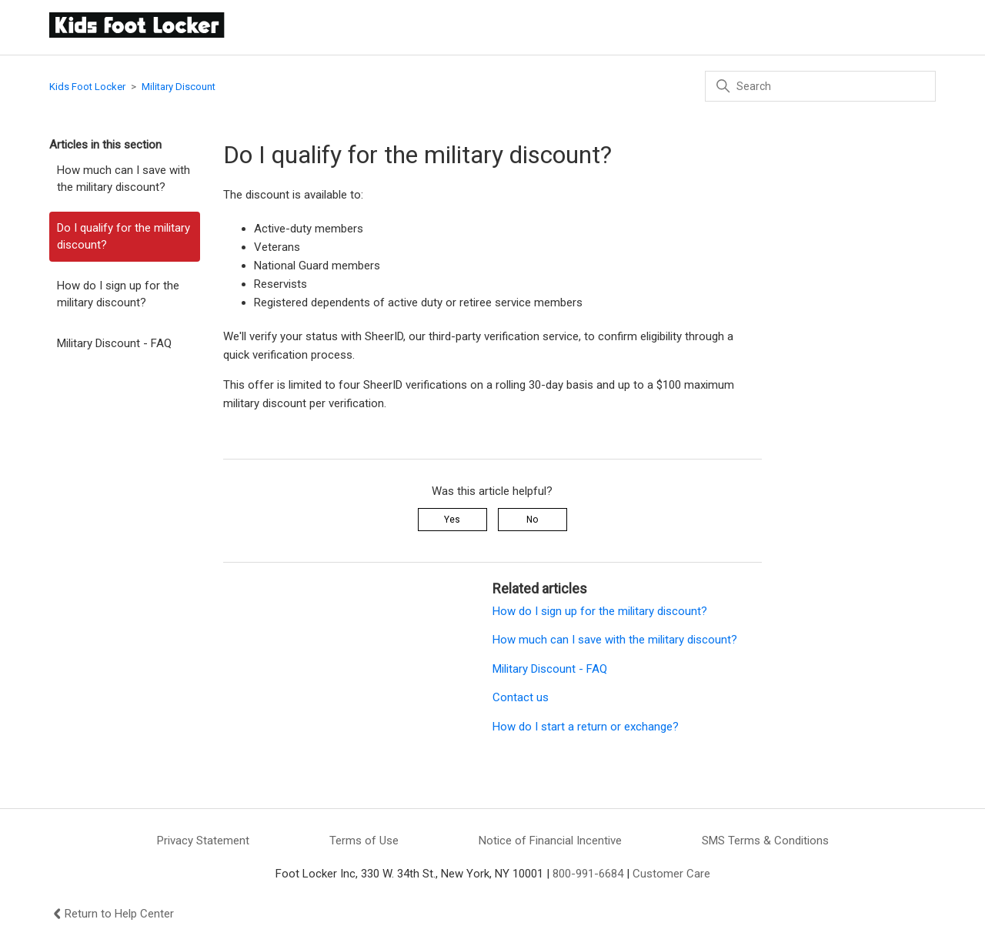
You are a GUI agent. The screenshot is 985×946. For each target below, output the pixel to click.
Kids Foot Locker (87, 86)
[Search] (820, 86)
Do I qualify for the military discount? (123, 236)
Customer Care (671, 874)
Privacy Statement (203, 840)
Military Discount (178, 86)
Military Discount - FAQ (114, 343)
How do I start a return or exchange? (585, 727)
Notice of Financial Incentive (550, 840)
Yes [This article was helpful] (452, 519)
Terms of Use (364, 840)
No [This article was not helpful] (532, 519)
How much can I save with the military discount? (123, 179)
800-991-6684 (588, 874)
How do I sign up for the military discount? (118, 294)
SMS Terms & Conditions (765, 840)
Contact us (520, 697)
